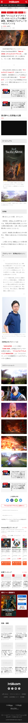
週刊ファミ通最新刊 (8, 593)
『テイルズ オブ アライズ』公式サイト (14, 505)
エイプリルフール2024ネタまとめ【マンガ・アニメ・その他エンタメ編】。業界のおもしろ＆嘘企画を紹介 (7, 670)
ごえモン (5, 26)
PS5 (9, 5)
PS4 (16, 12)
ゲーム (4, 535)
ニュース (21, 8)
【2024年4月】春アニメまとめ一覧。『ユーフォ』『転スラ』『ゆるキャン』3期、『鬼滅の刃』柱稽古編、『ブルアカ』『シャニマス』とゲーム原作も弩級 (7, 653)
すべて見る (24, 527)
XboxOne (21, 12)
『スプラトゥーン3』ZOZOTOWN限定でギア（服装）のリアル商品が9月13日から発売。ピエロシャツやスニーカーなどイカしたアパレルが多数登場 (17, 584)
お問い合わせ (5, 694)
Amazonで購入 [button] (6, 563)
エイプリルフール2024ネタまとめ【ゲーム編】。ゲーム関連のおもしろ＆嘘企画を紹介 (7, 636)
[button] (22, 600)
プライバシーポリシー (15, 694)
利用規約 (24, 694)
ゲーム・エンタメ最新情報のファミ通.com (9, 8)
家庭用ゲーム (10, 12)
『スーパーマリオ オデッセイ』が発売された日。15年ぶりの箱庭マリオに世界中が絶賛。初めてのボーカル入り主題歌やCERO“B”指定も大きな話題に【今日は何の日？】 (6, 584)
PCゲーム (13, 5)
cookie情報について (14, 697)
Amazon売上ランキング (9, 527)
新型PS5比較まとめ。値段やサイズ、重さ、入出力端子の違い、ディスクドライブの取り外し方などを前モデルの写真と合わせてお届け (21, 670)
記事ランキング (6, 572)
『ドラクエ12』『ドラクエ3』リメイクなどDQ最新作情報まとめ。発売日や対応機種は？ (21, 635)
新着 (2, 5)
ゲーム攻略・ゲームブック (14, 535)
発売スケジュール (21, 5)
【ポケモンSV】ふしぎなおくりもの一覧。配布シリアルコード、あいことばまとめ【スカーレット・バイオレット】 (21, 653)
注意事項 (6, 697)
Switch (5, 5)
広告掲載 (22, 697)
